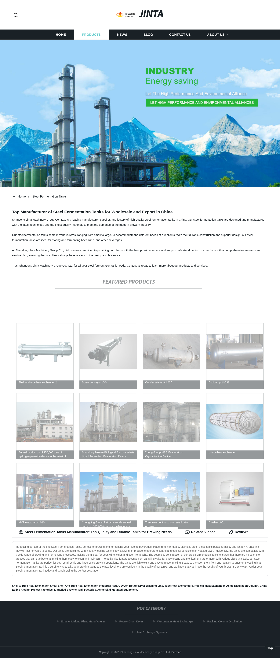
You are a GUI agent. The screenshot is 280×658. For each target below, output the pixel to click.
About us (215, 34)
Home (61, 34)
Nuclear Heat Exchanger (210, 585)
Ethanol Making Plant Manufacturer (84, 621)
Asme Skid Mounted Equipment (117, 589)
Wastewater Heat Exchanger (177, 621)
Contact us (180, 34)
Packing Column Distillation (226, 621)
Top (270, 647)
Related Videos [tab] (200, 532)
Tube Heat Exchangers (179, 585)
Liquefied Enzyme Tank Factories (75, 589)
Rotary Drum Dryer (133, 621)
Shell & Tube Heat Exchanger (30, 585)
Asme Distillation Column (242, 585)
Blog (148, 34)
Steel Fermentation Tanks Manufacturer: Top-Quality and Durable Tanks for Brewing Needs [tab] (95, 532)
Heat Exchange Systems (152, 632)
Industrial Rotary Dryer (113, 585)
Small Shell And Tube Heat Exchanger (74, 585)
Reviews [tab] (238, 532)
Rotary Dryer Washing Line (146, 585)
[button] (15, 15)
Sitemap (176, 652)
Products (91, 34)
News (122, 34)
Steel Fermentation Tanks (49, 196)
